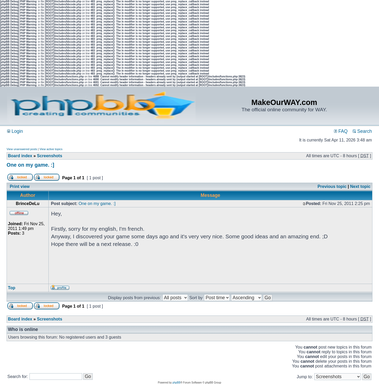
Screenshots (49, 156)
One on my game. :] (30, 165)
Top (11, 288)
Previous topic (332, 186)
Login (15, 131)
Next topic (360, 186)
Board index (20, 156)
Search (362, 131)
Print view (20, 186)
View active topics (50, 149)
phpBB (176, 382)
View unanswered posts (22, 149)
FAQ (341, 131)
